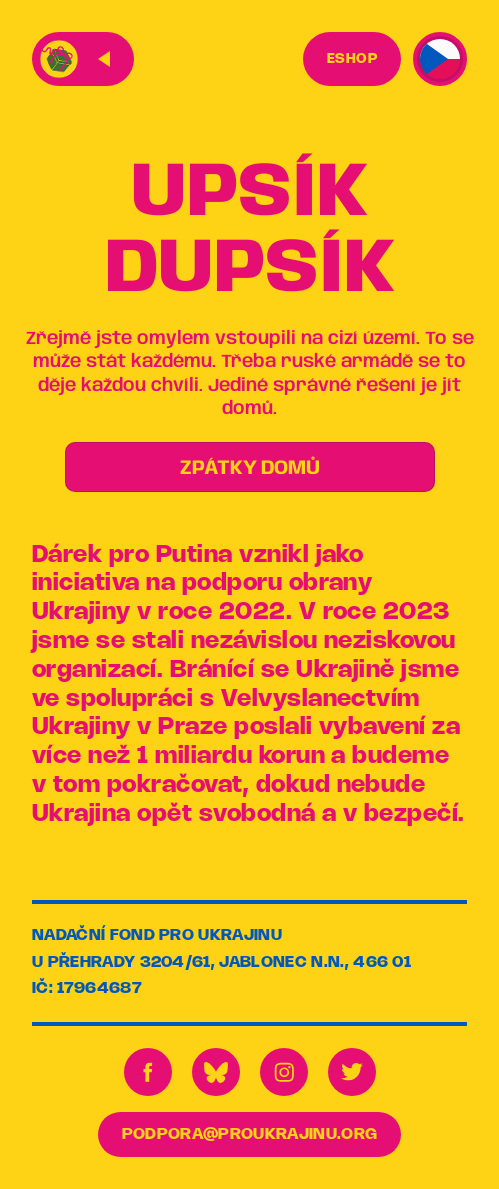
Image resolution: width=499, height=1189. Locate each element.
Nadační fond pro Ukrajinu (157, 935)
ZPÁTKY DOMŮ (250, 468)
